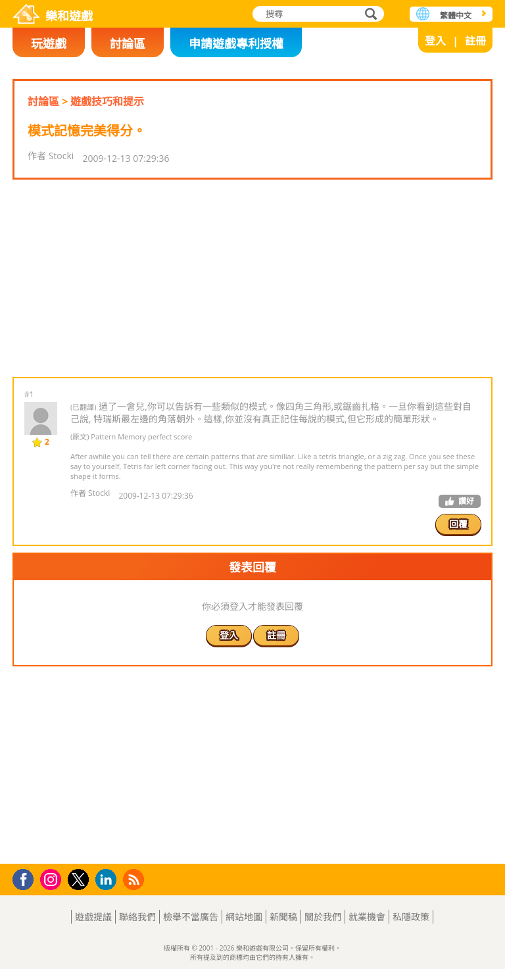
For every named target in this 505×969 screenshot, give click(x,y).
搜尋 (369, 15)
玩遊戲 (48, 43)
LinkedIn (108, 879)
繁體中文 (455, 15)
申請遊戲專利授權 (236, 43)
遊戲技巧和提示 (107, 101)
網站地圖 (244, 916)
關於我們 (322, 916)
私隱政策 (411, 916)
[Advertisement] (251, 278)
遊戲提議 (93, 916)
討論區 (127, 43)
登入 (435, 41)
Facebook (27, 877)
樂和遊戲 (69, 16)
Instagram (52, 878)
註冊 (475, 41)
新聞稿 (283, 916)
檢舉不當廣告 (190, 916)
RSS (135, 879)
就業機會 (367, 916)
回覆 (458, 524)
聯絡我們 (137, 916)
